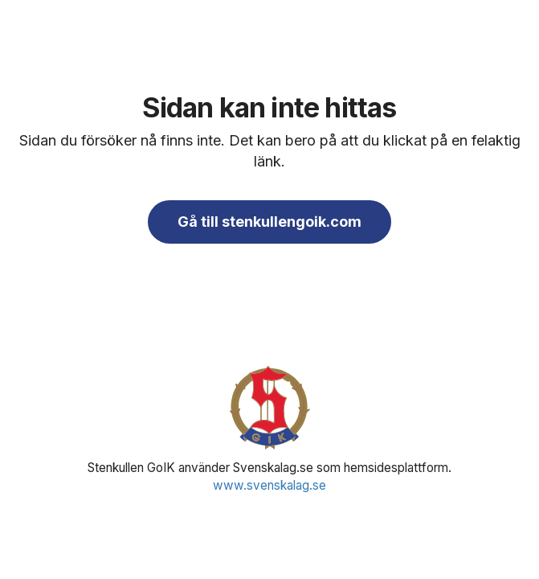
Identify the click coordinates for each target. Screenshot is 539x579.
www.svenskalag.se (269, 485)
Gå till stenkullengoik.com (269, 221)
